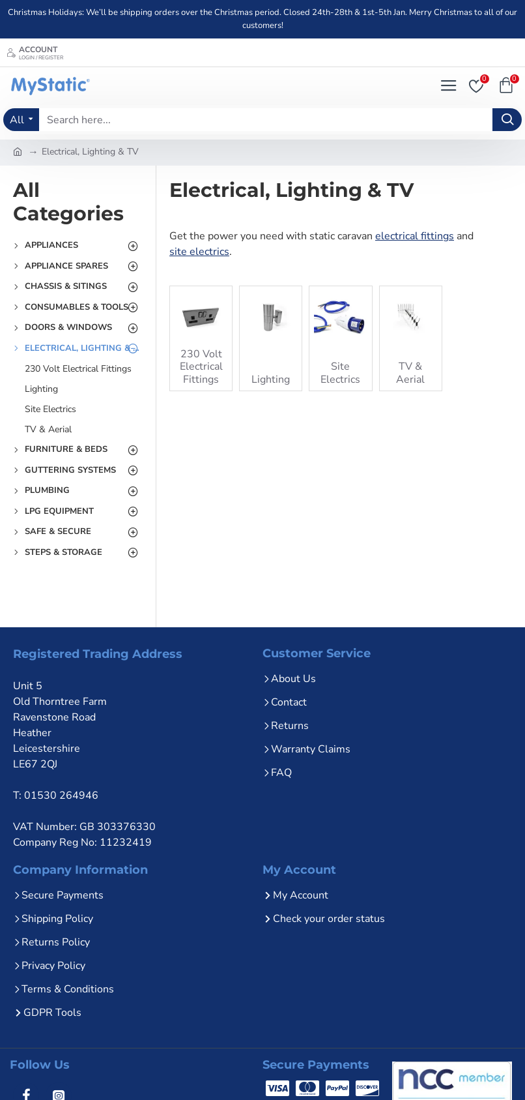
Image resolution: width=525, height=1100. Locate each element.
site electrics (199, 252)
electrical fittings (414, 236)
